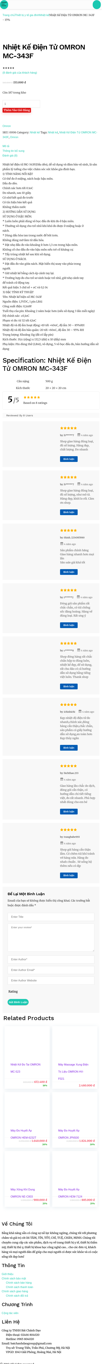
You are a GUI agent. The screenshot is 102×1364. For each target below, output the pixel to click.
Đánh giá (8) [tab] (10, 155)
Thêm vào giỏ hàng (17, 110)
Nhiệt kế (44, 15)
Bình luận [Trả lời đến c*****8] (68, 686)
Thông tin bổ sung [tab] (13, 150)
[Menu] (4, 4)
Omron (7, 126)
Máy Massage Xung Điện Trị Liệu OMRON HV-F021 (73, 1071)
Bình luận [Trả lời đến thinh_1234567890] (68, 572)
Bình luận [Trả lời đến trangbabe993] (68, 875)
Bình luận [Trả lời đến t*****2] (68, 625)
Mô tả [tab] (6, 146)
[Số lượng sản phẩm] (21, 104)
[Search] (97, 4)
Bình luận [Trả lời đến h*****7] (68, 459)
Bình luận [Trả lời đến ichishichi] (68, 747)
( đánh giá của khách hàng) (20, 72)
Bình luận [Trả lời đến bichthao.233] (68, 811)
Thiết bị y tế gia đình (27, 15)
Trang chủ (9, 15)
